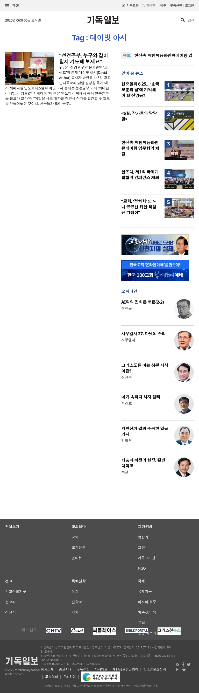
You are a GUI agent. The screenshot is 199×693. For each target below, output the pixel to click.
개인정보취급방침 (125, 669)
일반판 (150, 5)
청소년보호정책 (154, 669)
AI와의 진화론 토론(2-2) (142, 302)
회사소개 (47, 669)
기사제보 (101, 669)
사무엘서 (128, 340)
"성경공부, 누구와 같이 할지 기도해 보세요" (83, 58)
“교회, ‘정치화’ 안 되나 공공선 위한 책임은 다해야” (139, 206)
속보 (127, 55)
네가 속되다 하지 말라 (140, 397)
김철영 (126, 440)
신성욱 (126, 377)
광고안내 (65, 669)
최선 (124, 472)
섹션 (12, 5)
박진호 (126, 403)
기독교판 (132, 5)
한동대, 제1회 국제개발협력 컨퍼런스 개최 (140, 174)
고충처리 (51, 676)
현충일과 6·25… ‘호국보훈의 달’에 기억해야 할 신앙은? (140, 89)
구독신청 (176, 5)
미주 (163, 5)
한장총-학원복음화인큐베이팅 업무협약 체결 (140, 148)
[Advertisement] (99, 553)
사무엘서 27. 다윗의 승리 (143, 334)
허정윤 (126, 308)
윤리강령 (69, 676)
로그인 (189, 5)
